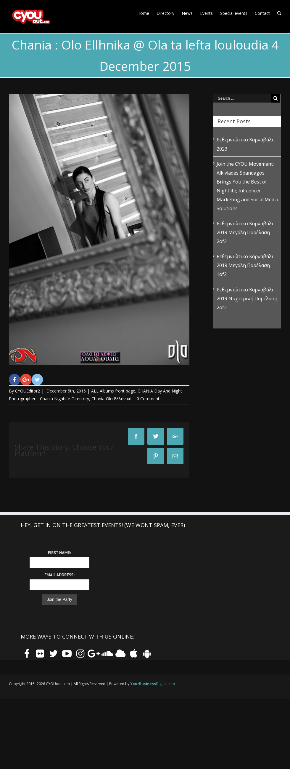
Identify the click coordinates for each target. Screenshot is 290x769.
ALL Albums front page (113, 391)
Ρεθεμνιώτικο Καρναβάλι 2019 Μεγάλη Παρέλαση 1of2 (245, 265)
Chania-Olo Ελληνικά (111, 398)
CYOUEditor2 (27, 391)
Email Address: (59, 574)
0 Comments (149, 398)
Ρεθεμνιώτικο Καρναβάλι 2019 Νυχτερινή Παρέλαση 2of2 (247, 298)
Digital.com (152, 683)
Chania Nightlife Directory (64, 398)
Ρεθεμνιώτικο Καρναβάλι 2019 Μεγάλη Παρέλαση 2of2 (245, 232)
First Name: (59, 552)
